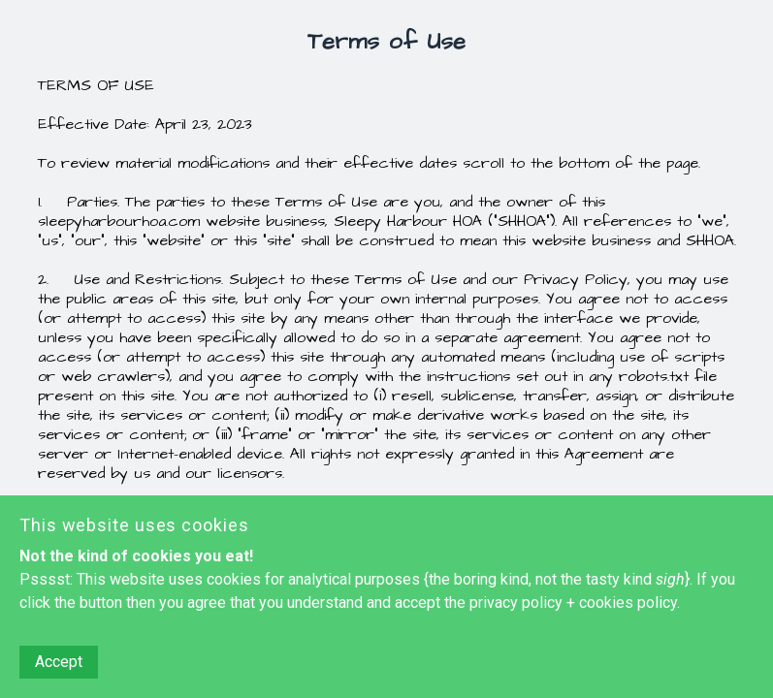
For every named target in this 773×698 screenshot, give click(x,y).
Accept (58, 661)
